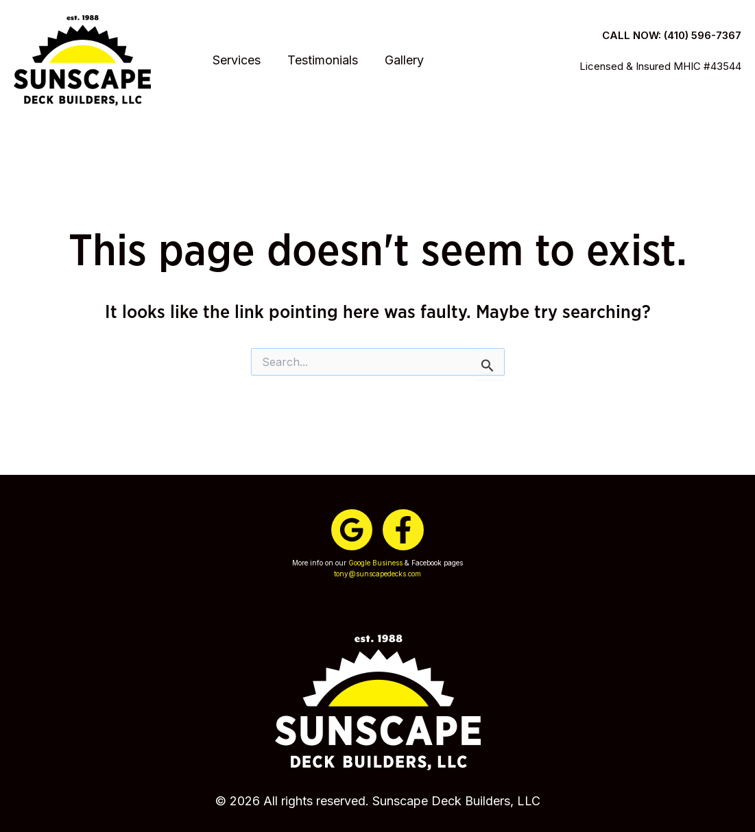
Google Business (375, 563)
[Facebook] (403, 529)
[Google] (351, 529)
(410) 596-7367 (702, 27)
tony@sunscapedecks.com (377, 574)
